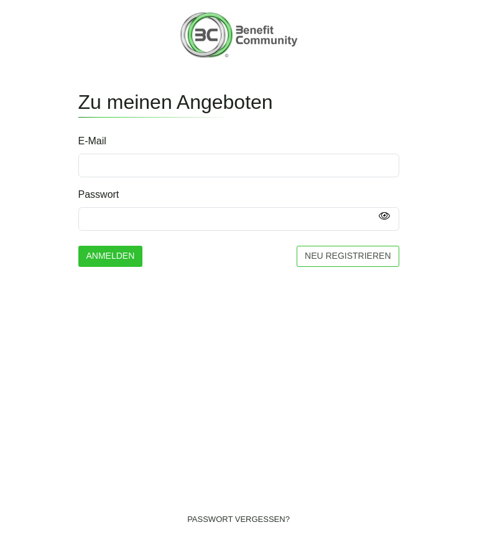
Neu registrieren (348, 256)
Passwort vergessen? (238, 519)
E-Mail (92, 141)
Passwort (98, 194)
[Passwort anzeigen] (384, 216)
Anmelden (110, 256)
